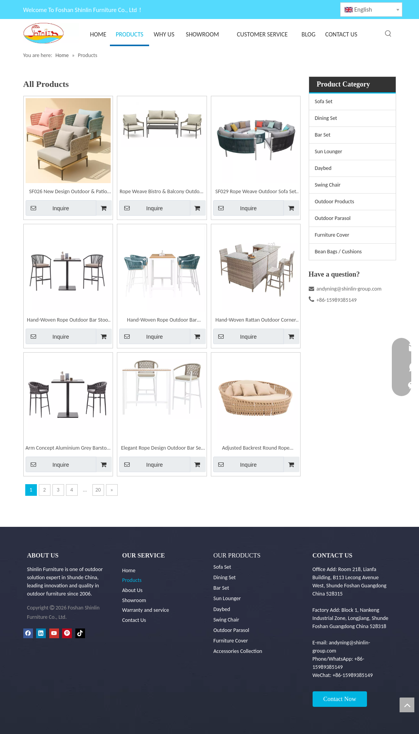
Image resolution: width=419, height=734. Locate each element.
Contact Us (134, 620)
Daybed (323, 168)
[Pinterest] (67, 633)
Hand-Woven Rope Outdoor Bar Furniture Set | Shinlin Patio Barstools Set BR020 (162, 321)
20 (98, 489)
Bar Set (322, 135)
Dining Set (326, 118)
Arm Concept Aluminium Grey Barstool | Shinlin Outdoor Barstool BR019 (68, 449)
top (407, 705)
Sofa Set (324, 101)
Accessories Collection (238, 651)
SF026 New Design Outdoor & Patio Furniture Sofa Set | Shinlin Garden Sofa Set (68, 192)
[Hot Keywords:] (388, 34)
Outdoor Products (334, 201)
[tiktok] (80, 633)
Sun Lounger (329, 151)
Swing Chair (328, 185)
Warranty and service (145, 610)
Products (132, 580)
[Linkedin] (41, 633)
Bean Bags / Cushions (338, 251)
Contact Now (339, 699)
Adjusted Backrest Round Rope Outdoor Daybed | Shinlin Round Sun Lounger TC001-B (256, 449)
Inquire (47, 208)
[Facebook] (28, 633)
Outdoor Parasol (333, 218)
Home (129, 570)
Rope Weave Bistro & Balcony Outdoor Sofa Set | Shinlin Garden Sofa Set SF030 (162, 192)
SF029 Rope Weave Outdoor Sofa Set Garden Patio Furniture (255, 192)
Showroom (134, 600)
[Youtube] (54, 633)
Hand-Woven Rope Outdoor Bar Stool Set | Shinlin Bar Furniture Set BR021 (68, 321)
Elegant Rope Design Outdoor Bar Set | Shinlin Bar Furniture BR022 (162, 449)
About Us (132, 590)
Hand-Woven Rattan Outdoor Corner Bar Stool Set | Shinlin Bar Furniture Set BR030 (256, 321)
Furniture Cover (332, 235)
